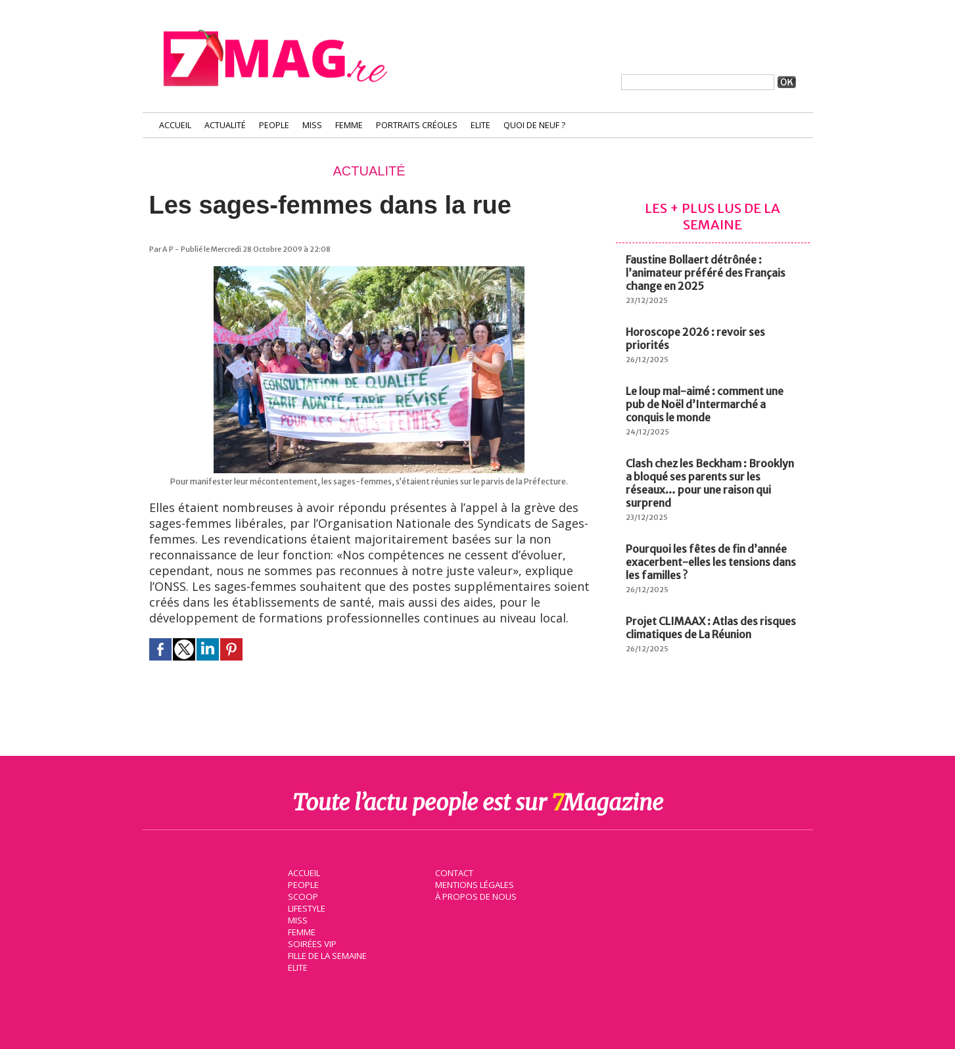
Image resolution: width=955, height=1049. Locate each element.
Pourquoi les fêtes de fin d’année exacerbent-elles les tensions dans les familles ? (711, 562)
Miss (312, 125)
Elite (480, 125)
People (274, 125)
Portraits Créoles (416, 125)
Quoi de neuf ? (534, 125)
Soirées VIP (311, 942)
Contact (453, 871)
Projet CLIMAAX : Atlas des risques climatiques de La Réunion (711, 628)
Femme (349, 125)
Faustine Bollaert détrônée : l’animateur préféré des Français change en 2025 (705, 272)
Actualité (225, 125)
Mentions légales (474, 883)
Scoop (302, 895)
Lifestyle (306, 907)
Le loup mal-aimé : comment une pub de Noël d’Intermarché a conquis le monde (704, 404)
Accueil (175, 125)
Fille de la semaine (327, 954)
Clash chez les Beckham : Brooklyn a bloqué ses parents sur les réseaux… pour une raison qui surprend (710, 483)
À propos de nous (474, 895)
